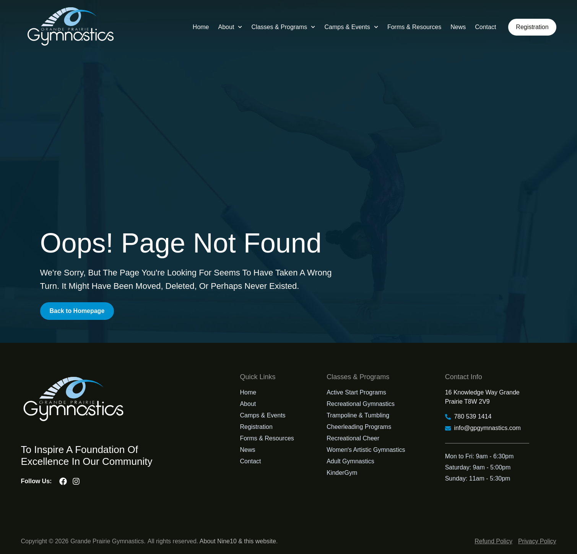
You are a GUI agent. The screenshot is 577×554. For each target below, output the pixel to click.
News (458, 27)
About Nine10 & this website (238, 541)
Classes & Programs (283, 27)
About (230, 27)
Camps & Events (351, 27)
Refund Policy (493, 541)
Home (201, 27)
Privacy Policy (537, 541)
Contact (485, 27)
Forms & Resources (414, 27)
